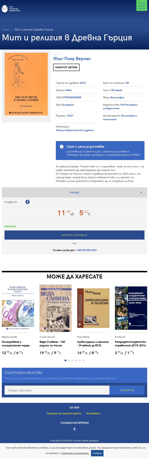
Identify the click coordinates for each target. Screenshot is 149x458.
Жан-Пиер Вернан (72, 58)
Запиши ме (127, 390)
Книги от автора (66, 67)
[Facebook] (74, 429)
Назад (74, 192)
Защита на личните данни (64, 413)
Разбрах (97, 453)
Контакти (93, 413)
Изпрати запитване (74, 235)
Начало (6, 29)
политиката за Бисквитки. (75, 453)
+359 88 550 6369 (86, 250)
